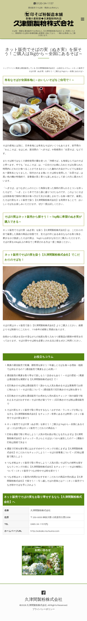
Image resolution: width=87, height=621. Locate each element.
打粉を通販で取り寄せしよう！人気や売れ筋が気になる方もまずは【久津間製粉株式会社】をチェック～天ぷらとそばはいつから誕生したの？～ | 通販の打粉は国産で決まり (45, 438)
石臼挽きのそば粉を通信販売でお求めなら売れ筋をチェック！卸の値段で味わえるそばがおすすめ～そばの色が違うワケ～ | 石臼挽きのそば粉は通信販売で (45, 400)
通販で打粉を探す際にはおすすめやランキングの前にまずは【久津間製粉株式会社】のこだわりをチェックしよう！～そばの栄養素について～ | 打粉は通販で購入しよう (45, 453)
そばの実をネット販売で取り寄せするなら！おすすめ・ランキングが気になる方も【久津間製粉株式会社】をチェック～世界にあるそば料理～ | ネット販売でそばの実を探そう (45, 414)
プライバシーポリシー (43, 609)
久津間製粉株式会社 (43, 599)
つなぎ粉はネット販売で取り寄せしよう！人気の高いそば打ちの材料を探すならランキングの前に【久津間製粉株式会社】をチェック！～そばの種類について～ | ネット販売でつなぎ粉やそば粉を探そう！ (45, 467)
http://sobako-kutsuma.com (44, 531)
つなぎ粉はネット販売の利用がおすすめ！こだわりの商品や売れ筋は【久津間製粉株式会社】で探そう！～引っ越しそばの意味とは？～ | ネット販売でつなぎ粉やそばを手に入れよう (45, 481)
